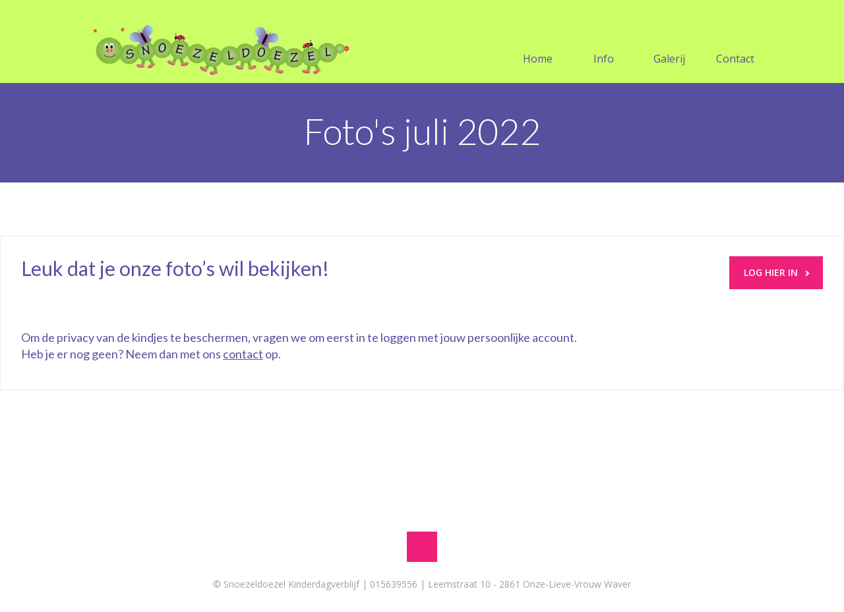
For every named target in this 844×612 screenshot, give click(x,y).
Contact (735, 43)
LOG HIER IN (776, 272)
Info (603, 43)
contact (243, 354)
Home (538, 43)
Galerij (669, 43)
